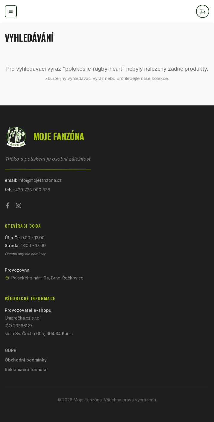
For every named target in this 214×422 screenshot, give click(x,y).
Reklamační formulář (26, 369)
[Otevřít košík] (202, 11)
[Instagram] (19, 205)
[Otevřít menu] (11, 11)
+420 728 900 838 (31, 189)
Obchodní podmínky (26, 359)
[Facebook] (8, 205)
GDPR (10, 350)
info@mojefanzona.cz (40, 180)
